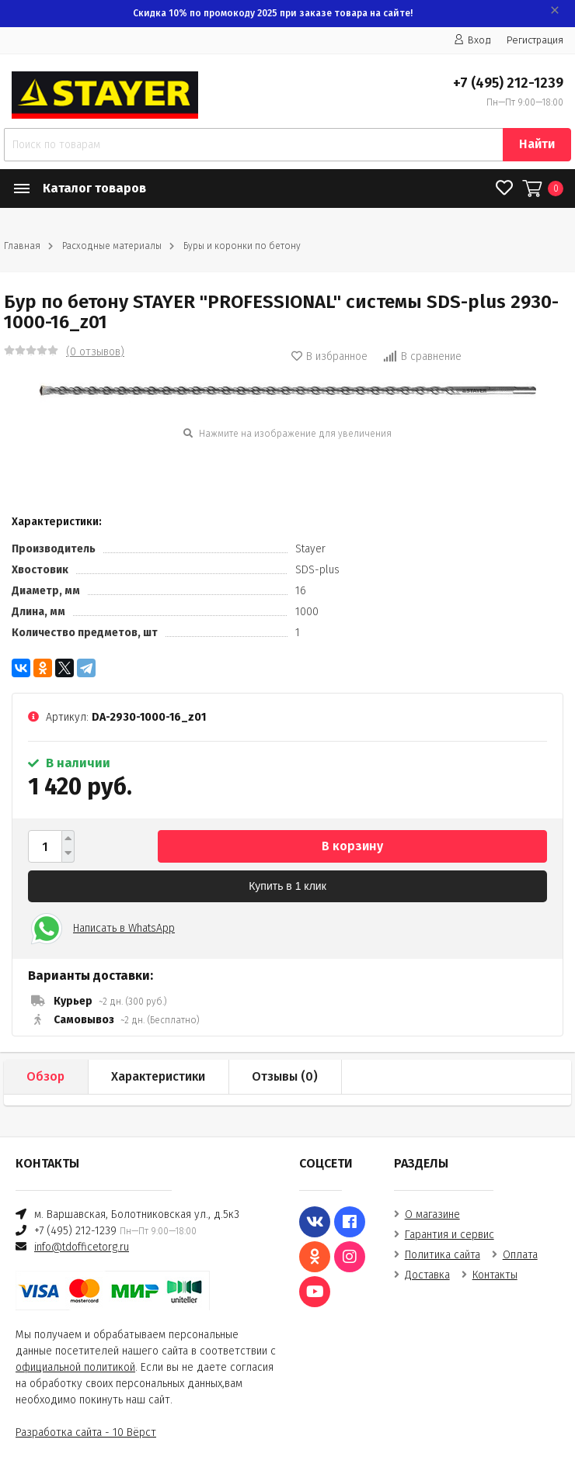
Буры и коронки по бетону (242, 245)
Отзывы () (285, 1076)
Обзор (45, 1076)
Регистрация (535, 40)
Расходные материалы (112, 245)
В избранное (329, 356)
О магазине (432, 1214)
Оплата (520, 1254)
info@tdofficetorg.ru (81, 1247)
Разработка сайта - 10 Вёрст (86, 1432)
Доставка (427, 1275)
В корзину (352, 846)
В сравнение (422, 356)
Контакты (495, 1275)
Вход (472, 40)
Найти (537, 144)
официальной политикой (75, 1367)
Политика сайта (442, 1254)
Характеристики (158, 1076)
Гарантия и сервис (449, 1234)
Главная (22, 245)
